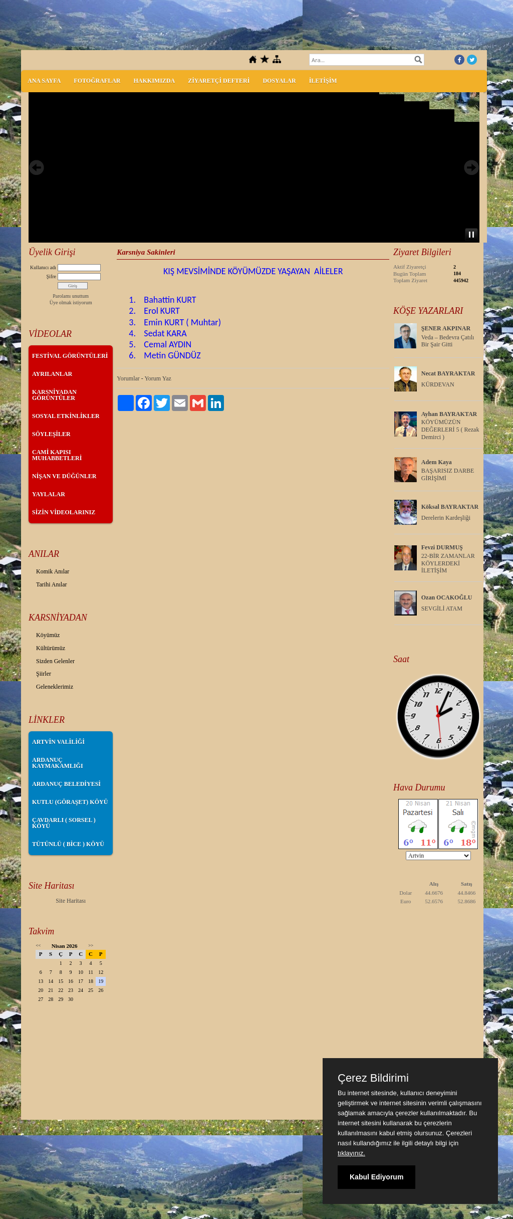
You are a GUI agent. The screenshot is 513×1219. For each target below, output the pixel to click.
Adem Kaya (436, 462)
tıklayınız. (351, 1153)
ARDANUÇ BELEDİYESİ (66, 783)
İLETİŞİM (323, 80)
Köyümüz (48, 635)
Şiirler (43, 673)
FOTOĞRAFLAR (97, 80)
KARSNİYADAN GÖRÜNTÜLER (54, 394)
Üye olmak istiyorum (71, 302)
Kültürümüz (50, 648)
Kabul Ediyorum (376, 1177)
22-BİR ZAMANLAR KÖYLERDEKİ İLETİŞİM (448, 563)
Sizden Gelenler (55, 661)
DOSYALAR (279, 80)
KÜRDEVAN (437, 384)
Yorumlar (128, 378)
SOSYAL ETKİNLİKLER (66, 416)
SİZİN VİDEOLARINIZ (63, 512)
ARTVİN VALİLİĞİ (58, 741)
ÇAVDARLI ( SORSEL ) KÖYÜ (64, 823)
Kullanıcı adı (43, 267)
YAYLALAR (48, 494)
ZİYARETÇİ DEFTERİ (218, 80)
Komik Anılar (52, 571)
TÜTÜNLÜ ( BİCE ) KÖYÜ (68, 844)
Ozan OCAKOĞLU (446, 597)
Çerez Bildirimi (373, 1078)
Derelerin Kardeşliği (445, 517)
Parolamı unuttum (71, 296)
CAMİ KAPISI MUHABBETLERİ (57, 455)
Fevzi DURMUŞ (442, 547)
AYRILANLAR (52, 373)
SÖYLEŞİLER (51, 434)
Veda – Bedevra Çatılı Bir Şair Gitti (447, 341)
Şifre (51, 276)
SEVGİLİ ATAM (441, 608)
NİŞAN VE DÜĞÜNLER (64, 476)
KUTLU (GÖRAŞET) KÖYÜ (70, 801)
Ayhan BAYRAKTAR (449, 414)
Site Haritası (71, 900)
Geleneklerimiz (54, 686)
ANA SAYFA (44, 80)
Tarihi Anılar (51, 584)
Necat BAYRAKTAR (448, 373)
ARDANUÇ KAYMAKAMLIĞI (57, 762)
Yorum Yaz (157, 378)
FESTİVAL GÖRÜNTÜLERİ (70, 355)
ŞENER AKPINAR (445, 328)
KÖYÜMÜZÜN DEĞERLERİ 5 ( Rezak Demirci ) (450, 430)
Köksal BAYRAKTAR (449, 506)
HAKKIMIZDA (154, 80)
